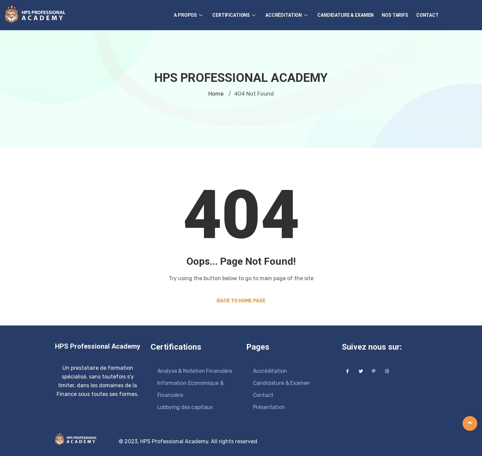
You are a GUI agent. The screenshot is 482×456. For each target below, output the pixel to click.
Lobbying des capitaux (185, 407)
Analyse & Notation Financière (194, 371)
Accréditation (287, 15)
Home (216, 93)
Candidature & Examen (345, 15)
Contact (427, 15)
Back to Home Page (241, 301)
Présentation (269, 407)
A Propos (189, 15)
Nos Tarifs (395, 15)
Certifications (234, 15)
